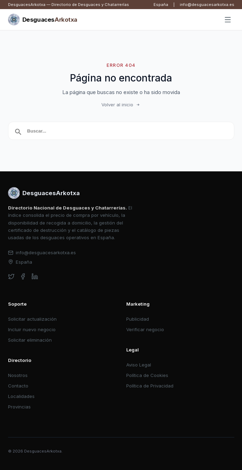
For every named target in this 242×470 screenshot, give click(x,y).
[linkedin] (34, 276)
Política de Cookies (147, 375)
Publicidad (137, 319)
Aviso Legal (138, 365)
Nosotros (18, 375)
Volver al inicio (121, 104)
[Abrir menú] (227, 20)
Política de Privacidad (149, 386)
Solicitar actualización (32, 319)
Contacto (18, 386)
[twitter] (11, 276)
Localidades (21, 396)
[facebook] (23, 276)
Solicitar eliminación (30, 340)
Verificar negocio (145, 329)
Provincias (19, 407)
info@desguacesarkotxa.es (207, 4)
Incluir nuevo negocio (32, 329)
